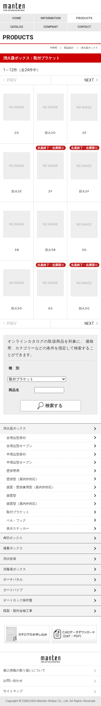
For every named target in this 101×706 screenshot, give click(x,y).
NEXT (89, 80)
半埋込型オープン (19, 462)
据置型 (11, 495)
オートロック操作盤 (17, 600)
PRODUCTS (84, 18)
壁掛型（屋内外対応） (22, 479)
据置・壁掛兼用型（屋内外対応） (30, 487)
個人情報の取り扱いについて (24, 670)
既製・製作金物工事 (17, 611)
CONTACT (84, 27)
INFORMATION (51, 18)
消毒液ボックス (14, 569)
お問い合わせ (13, 681)
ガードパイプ (13, 590)
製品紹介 (69, 47)
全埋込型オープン (19, 446)
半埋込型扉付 (16, 454)
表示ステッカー (17, 528)
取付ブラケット (17, 512)
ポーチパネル (13, 579)
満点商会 (14, 7)
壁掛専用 (12, 471)
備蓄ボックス (13, 548)
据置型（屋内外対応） (22, 504)
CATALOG (16, 27)
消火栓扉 (9, 559)
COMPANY (50, 27)
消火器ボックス (14, 428)
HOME (16, 18)
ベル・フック (16, 520)
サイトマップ (13, 691)
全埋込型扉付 (16, 438)
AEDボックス (12, 538)
